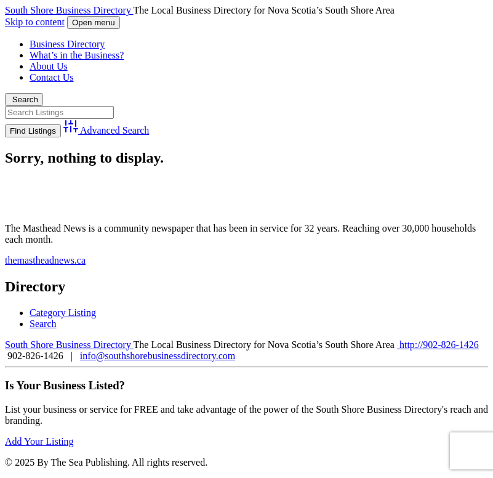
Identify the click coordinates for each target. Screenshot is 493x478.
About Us (49, 66)
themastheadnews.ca (45, 260)
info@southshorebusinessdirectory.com (157, 355)
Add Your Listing (39, 441)
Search (24, 99)
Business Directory (67, 44)
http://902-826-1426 (438, 344)
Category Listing (63, 312)
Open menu (93, 22)
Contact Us (52, 77)
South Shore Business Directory (69, 10)
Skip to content (35, 22)
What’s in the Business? (77, 55)
